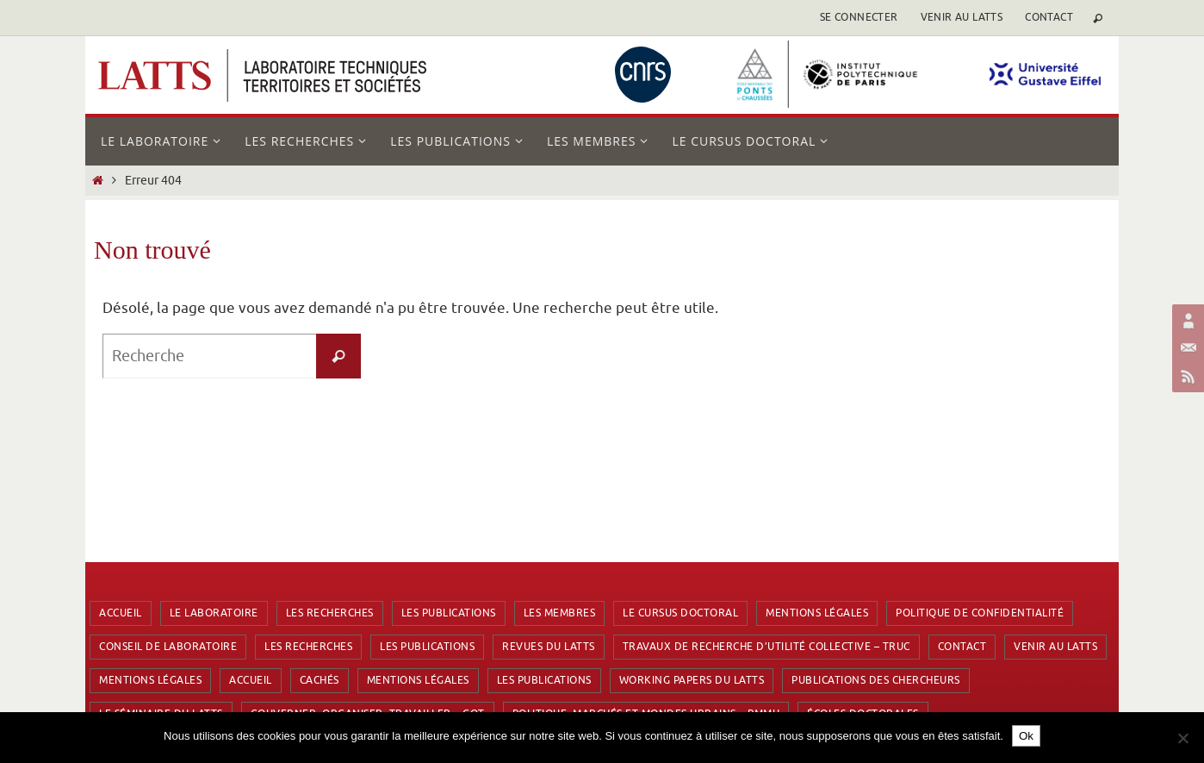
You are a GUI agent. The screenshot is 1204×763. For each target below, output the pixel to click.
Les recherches (330, 613)
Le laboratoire (214, 613)
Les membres (560, 613)
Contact (1049, 17)
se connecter (859, 17)
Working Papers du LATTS (692, 680)
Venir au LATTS (962, 17)
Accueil (120, 613)
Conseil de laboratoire (168, 647)
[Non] (1182, 738)
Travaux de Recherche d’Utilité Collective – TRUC (766, 647)
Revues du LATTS (548, 647)
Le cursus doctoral (680, 613)
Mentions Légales (817, 613)
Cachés (319, 680)
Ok (1026, 735)
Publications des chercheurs (875, 680)
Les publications (448, 613)
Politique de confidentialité (980, 613)
